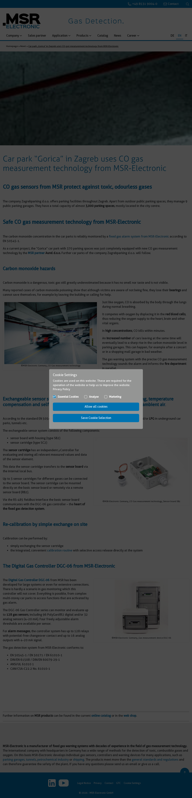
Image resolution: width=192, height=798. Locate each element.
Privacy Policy (61, 389)
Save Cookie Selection (96, 418)
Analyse (94, 396)
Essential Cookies (68, 396)
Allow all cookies (96, 406)
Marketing (115, 396)
